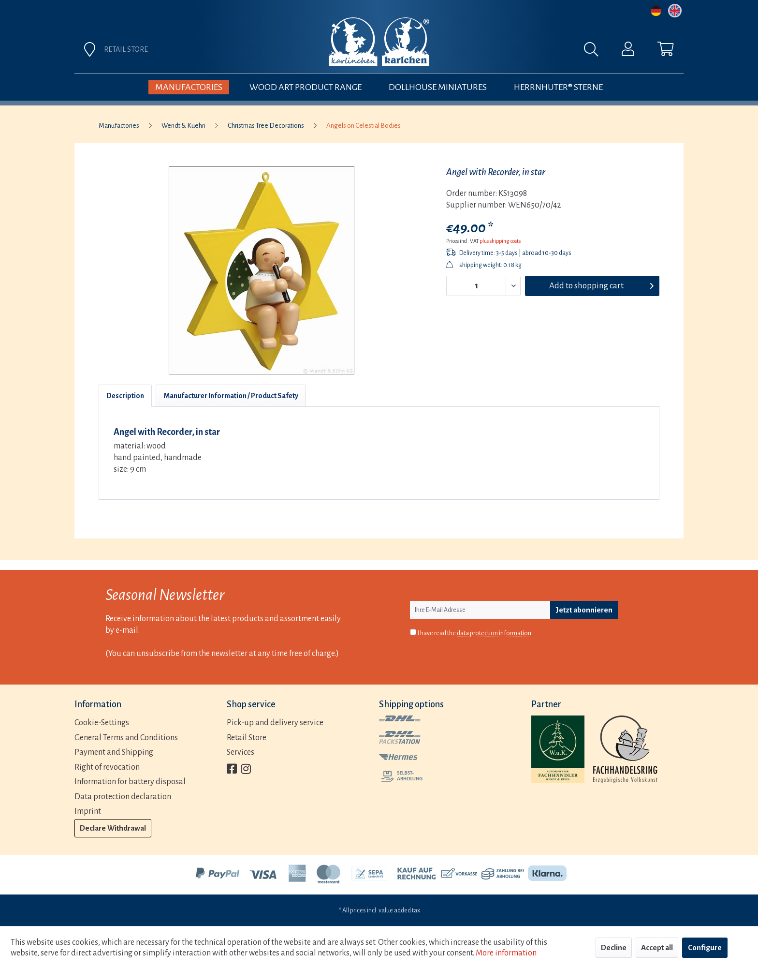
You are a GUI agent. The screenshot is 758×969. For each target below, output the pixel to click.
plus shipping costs (500, 241)
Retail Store (246, 737)
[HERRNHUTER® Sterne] (558, 87)
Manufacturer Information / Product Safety (230, 396)
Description (125, 396)
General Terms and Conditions (126, 737)
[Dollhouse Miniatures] (437, 87)
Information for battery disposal (130, 781)
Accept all (657, 947)
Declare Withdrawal (113, 828)
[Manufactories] (189, 87)
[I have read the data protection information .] (413, 632)
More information (506, 953)
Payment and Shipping (113, 752)
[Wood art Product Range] (305, 87)
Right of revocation (107, 767)
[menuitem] (486, 51)
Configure (705, 947)
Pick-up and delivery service (275, 722)
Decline (614, 947)
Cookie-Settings (101, 722)
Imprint (87, 811)
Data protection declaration (122, 796)
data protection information (494, 633)
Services (240, 752)
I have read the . (475, 633)
